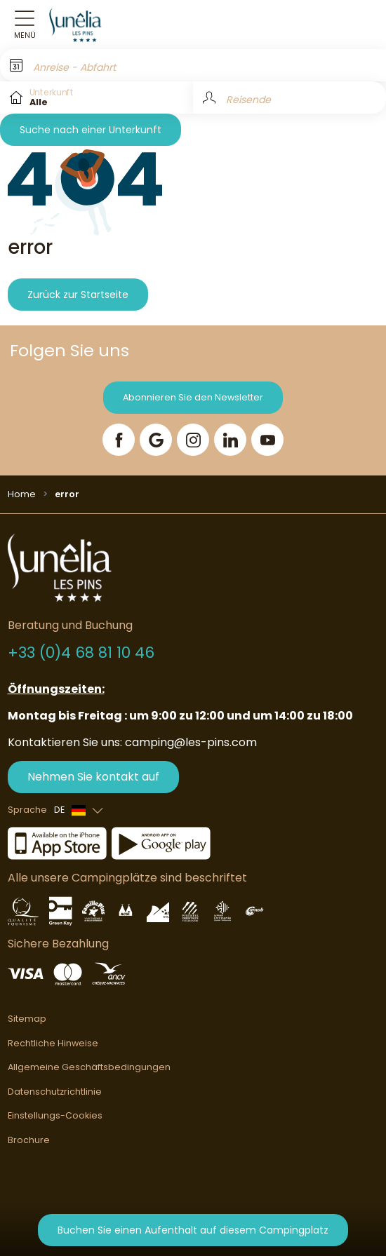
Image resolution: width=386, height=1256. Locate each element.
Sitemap (27, 1019)
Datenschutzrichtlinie (55, 1092)
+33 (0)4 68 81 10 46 (81, 652)
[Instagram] (193, 440)
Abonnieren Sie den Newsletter (193, 397)
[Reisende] (289, 97)
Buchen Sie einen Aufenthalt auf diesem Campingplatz (193, 1230)
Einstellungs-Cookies (55, 1115)
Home (22, 494)
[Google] (156, 440)
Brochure (29, 1140)
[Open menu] (24, 25)
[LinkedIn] (230, 440)
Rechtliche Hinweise (53, 1043)
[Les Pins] (83, 24)
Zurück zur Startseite (77, 295)
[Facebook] (118, 440)
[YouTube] (267, 440)
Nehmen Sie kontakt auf (93, 777)
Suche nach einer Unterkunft (90, 130)
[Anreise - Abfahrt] (193, 65)
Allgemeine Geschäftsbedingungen (89, 1067)
